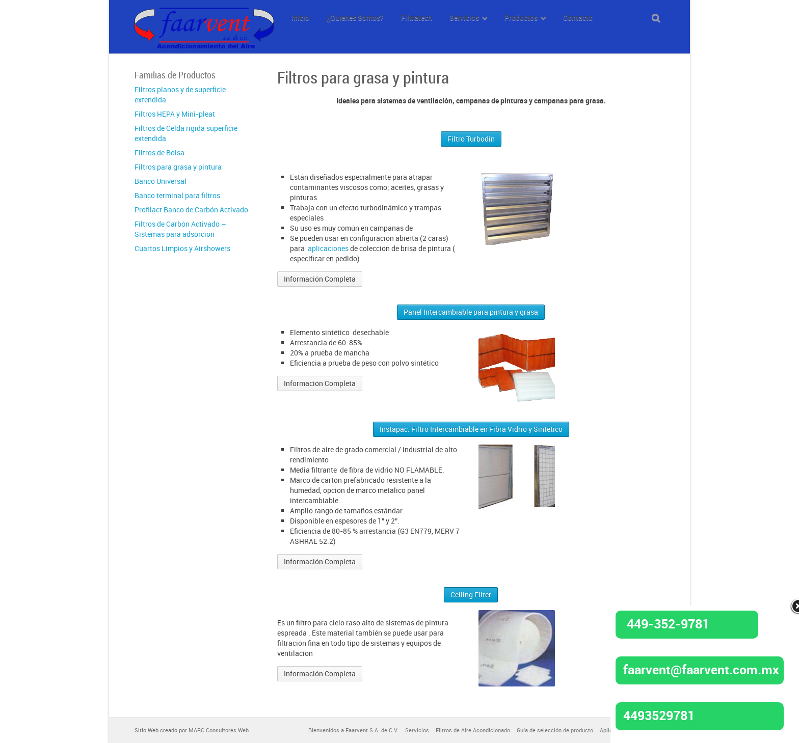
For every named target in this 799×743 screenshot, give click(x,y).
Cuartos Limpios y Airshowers (182, 248)
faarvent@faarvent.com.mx (701, 669)
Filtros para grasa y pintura (178, 167)
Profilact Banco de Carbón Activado (191, 209)
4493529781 (659, 715)
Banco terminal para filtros (177, 195)
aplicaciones (328, 248)
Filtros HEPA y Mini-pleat (175, 114)
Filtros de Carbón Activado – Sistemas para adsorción (180, 229)
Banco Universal (161, 181)
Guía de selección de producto (555, 730)
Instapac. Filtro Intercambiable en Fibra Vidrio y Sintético (471, 429)
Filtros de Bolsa (159, 152)
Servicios (417, 730)
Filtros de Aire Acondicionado (473, 730)
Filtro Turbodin (471, 139)
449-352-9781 (668, 623)
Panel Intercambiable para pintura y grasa (471, 312)
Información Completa (320, 279)
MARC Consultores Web (219, 730)
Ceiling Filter (470, 594)
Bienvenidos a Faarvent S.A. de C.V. (353, 730)
